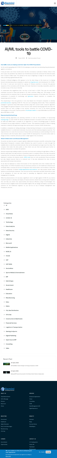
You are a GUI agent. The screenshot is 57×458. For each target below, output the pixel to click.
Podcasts (31, 419)
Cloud (30, 399)
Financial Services (11, 323)
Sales (7, 348)
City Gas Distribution (12, 310)
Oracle (8, 256)
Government (10, 285)
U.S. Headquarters (33, 442)
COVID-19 (9, 218)
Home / (12, 25)
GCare (2, 406)
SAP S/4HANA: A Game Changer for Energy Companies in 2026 (24, 365)
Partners (3, 401)
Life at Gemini (4, 442)
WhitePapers (32, 426)
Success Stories (33, 424)
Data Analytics (10, 226)
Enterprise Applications (34, 396)
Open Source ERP (11, 340)
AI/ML (30, 403)
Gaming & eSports (11, 331)
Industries (9, 239)
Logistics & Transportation (14, 327)
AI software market (31, 110)
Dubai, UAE (31, 444)
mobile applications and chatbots (28, 169)
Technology (9, 222)
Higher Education (5, 424)
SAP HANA (9, 264)
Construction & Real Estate (14, 319)
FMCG (7, 306)
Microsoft (9, 243)
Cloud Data (9, 214)
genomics (30, 96)
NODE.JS (8, 251)
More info (8, 456)
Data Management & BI (34, 406)
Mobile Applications (12, 247)
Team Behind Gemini (5, 396)
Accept (48, 452)
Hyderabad (31, 446)
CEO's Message (4, 399)
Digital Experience (33, 408)
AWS (7, 209)
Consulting (9, 344)
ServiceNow (9, 268)
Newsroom (3, 403)
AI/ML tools (27, 157)
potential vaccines (6, 103)
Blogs (30, 421)
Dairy (7, 302)
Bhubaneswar (32, 449)
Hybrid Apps (9, 281)
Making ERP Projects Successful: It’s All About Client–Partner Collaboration (27, 373)
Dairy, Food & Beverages (6, 426)
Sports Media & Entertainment (15, 272)
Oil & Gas (8, 314)
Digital (8, 235)
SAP (7, 260)
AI (6, 205)
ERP (7, 277)
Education (9, 293)
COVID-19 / (17, 25)
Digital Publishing (11, 335)
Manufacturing (10, 298)
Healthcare (9, 289)
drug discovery (34, 82)
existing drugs (4, 119)
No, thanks (42, 452)
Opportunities (4, 444)
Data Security (10, 230)
